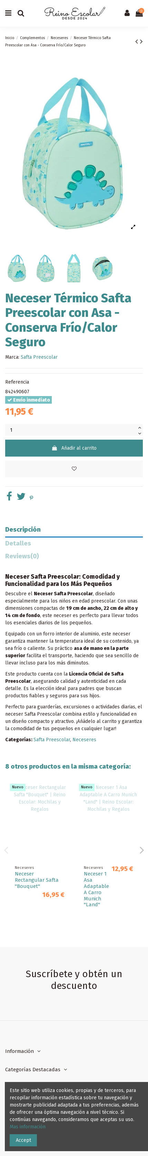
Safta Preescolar (39, 357)
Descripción (23, 529)
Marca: (12, 357)
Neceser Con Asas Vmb (25, 880)
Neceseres (84, 740)
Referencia (17, 382)
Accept (23, 1140)
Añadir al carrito (74, 448)
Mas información (28, 1127)
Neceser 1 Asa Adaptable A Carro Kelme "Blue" (96, 889)
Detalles (18, 543)
